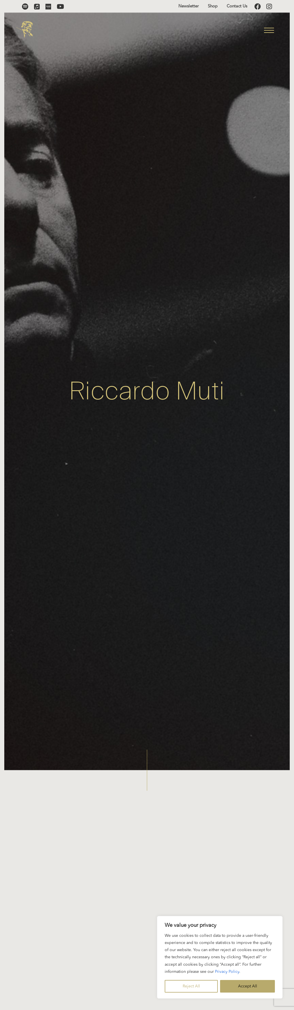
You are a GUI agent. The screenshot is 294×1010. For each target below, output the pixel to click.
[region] (220, 957)
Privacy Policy (227, 972)
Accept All (247, 986)
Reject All (191, 986)
